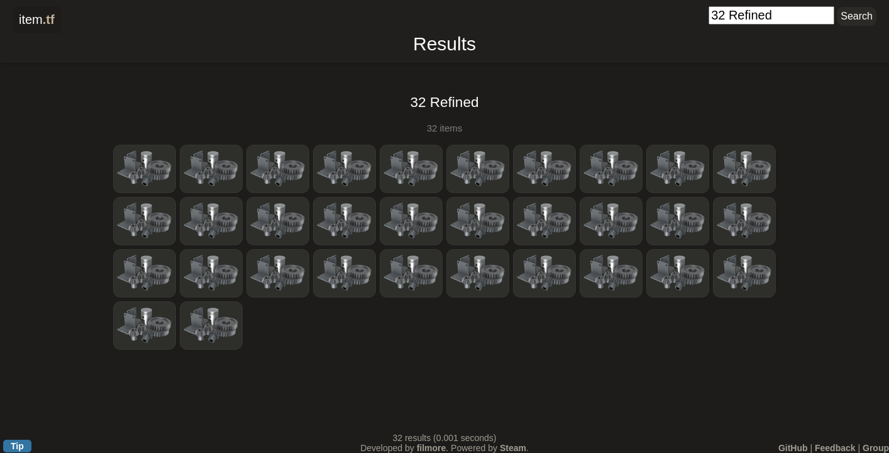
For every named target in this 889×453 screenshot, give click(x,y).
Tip (17, 446)
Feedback (835, 448)
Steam (513, 448)
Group (876, 448)
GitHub (793, 448)
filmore (431, 448)
